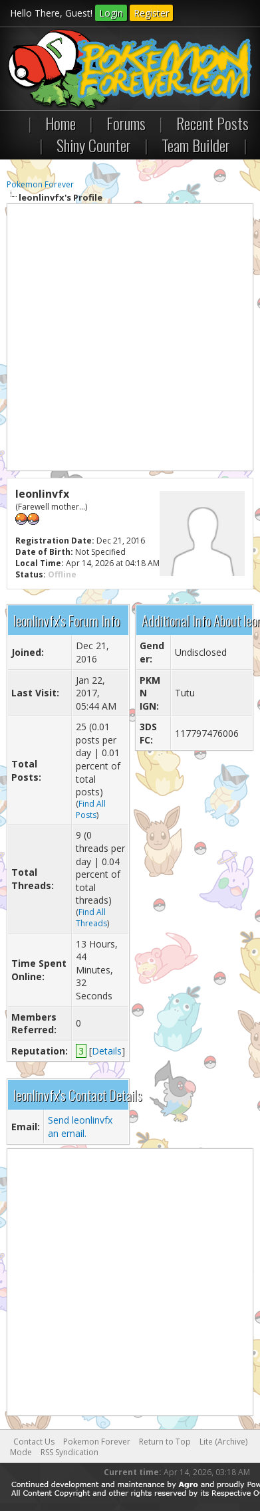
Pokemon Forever (40, 184)
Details (107, 1051)
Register (151, 13)
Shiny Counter (94, 145)
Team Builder (196, 145)
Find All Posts (91, 809)
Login (111, 13)
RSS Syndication (69, 1452)
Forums (126, 123)
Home (60, 123)
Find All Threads (91, 917)
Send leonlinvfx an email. (80, 1127)
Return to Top (165, 1441)
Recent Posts (212, 123)
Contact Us (34, 1441)
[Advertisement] (130, 337)
